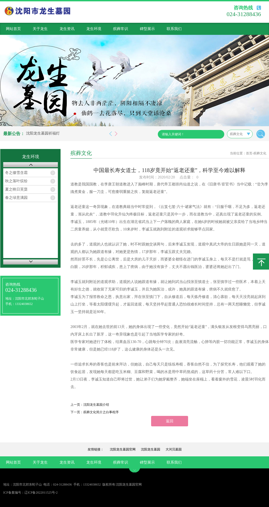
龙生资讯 (66, 29)
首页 (249, 153)
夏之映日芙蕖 (16, 189)
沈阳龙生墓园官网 (123, 449)
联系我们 (174, 29)
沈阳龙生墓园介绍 (96, 405)
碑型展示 (147, 29)
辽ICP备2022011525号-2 (41, 492)
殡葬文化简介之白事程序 (101, 412)
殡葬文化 (259, 153)
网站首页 (13, 29)
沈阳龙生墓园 (150, 449)
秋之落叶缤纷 (16, 181)
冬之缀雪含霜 (16, 173)
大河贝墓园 (174, 449)
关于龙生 (40, 29)
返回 (169, 421)
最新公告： (14, 133)
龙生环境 (93, 29)
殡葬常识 (120, 29)
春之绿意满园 (16, 198)
